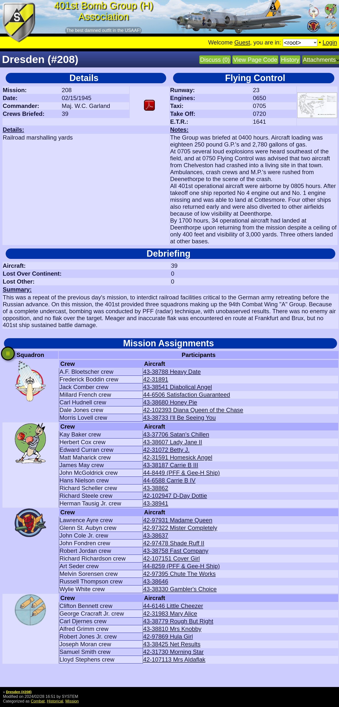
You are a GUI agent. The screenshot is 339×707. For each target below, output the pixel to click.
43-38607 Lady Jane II (172, 442)
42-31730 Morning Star (173, 651)
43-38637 (155, 535)
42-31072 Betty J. (166, 449)
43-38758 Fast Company (175, 550)
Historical (55, 701)
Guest (242, 42)
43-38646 (155, 581)
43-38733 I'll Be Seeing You (179, 417)
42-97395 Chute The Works (179, 573)
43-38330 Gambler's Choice (180, 589)
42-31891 (155, 379)
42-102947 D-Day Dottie (175, 495)
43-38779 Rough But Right (178, 621)
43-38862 (155, 488)
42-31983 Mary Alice (170, 613)
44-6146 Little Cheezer (173, 606)
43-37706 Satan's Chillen (176, 434)
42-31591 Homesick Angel (177, 457)
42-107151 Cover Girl (171, 558)
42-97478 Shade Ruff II (173, 543)
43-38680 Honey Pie (170, 402)
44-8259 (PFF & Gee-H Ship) (181, 566)
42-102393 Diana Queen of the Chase (193, 410)
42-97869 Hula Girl (168, 636)
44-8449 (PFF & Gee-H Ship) (181, 472)
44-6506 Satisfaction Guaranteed (186, 394)
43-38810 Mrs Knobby (172, 628)
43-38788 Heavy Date (172, 371)
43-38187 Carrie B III (170, 465)
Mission (72, 701)
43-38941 (155, 503)
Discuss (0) (215, 59)
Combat (38, 701)
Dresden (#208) (19, 692)
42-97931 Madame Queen (177, 520)
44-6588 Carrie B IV (169, 480)
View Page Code (255, 59)
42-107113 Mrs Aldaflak (174, 659)
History (290, 59)
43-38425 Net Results (171, 644)
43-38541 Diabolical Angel (177, 387)
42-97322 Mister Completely (180, 527)
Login (329, 42)
